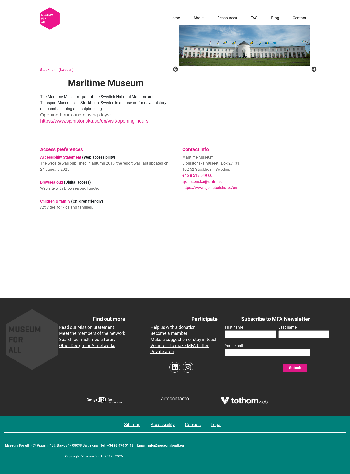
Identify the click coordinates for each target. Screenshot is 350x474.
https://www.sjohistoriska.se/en (209, 187)
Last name (287, 327)
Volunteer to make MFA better (179, 345)
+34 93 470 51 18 (120, 445)
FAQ (254, 18)
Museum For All (17, 445)
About (198, 18)
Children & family (55, 201)
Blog (275, 18)
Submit (295, 368)
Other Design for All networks (87, 345)
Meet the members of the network (92, 333)
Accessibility (163, 424)
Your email (234, 345)
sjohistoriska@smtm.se (202, 181)
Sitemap (132, 424)
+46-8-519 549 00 (197, 175)
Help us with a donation (173, 327)
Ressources (227, 18)
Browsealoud (51, 182)
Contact (299, 18)
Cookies (193, 424)
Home (175, 18)
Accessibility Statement (60, 157)
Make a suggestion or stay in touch (184, 339)
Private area (162, 351)
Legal (216, 424)
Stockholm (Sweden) (57, 70)
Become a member (168, 333)
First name (234, 327)
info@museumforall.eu (166, 445)
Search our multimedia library (87, 339)
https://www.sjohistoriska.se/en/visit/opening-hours (94, 121)
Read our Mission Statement (86, 327)
